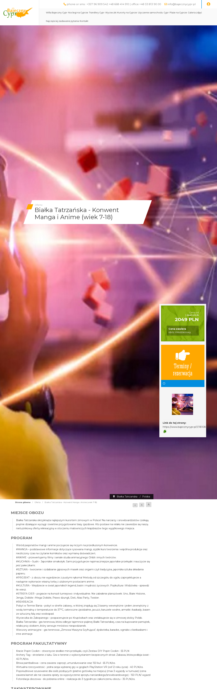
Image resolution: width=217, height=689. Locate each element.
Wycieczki (119, 12)
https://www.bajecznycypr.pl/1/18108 (184, 426)
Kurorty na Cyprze (135, 12)
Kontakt (92, 21)
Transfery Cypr (105, 12)
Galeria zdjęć (203, 12)
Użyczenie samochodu (158, 12)
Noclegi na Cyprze (87, 12)
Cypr (174, 12)
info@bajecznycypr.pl (182, 4)
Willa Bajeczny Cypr (65, 12)
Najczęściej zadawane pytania (70, 21)
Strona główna (23, 502)
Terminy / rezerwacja (182, 362)
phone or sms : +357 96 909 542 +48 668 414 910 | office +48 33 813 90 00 (114, 4)
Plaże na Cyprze (186, 12)
